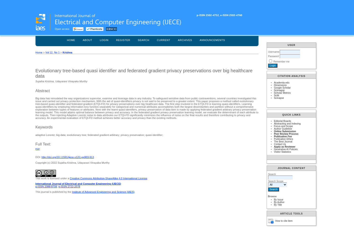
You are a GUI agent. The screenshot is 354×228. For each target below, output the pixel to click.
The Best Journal (283, 141)
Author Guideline (283, 129)
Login (104, 40)
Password (273, 56)
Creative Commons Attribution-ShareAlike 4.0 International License (108, 178)
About (87, 40)
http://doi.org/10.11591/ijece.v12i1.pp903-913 (68, 157)
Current (163, 40)
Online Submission (285, 131)
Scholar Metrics (282, 93)
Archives (185, 40)
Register (123, 40)
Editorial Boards (282, 121)
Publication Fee (283, 136)
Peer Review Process (286, 134)
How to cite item (284, 221)
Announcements (212, 40)
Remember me (281, 61)
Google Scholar (282, 87)
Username (273, 52)
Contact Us (280, 144)
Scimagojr (279, 90)
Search (143, 40)
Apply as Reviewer (284, 146)
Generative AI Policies (286, 149)
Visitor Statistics (282, 152)
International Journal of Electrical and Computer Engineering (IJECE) (78, 183)
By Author (279, 202)
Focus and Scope (283, 126)
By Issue (278, 199)
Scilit (276, 95)
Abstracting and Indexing (287, 123)
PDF (37, 149)
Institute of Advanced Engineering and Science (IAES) (103, 191)
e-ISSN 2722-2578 (69, 186)
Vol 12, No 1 (52, 52)
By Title (278, 205)
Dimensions (280, 85)
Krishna (67, 52)
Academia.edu (281, 82)
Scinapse (279, 98)
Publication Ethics (283, 139)
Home (71, 40)
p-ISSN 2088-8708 (46, 186)
